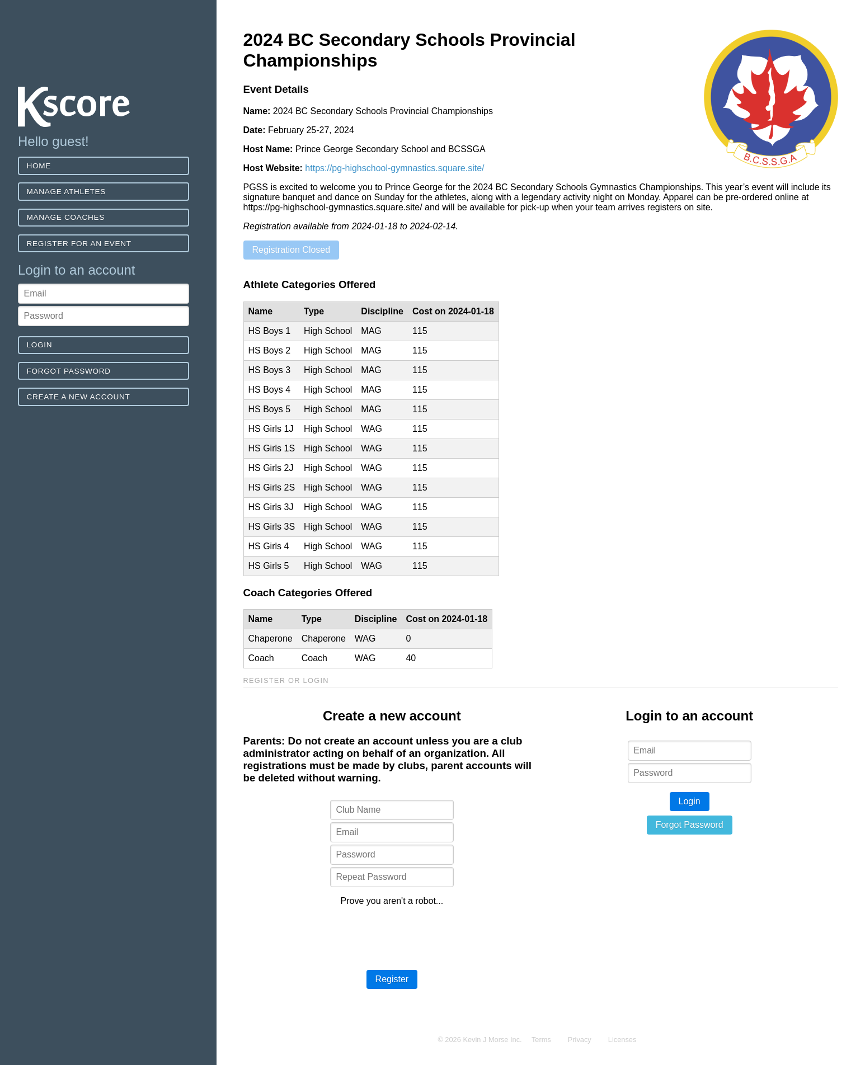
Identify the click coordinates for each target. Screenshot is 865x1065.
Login (40, 345)
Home (39, 166)
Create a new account (78, 397)
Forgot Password (69, 371)
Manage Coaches (66, 217)
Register (392, 979)
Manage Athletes (66, 191)
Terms (541, 1039)
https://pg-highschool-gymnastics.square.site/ (394, 168)
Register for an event (79, 243)
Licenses (622, 1039)
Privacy (579, 1039)
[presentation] (392, 937)
